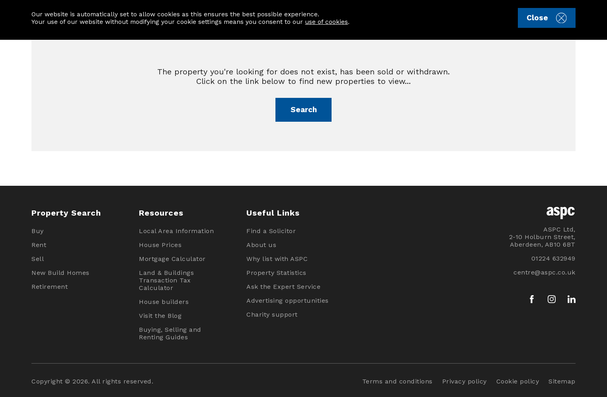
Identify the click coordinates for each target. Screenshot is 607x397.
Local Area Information (176, 231)
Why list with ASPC (277, 259)
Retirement (49, 286)
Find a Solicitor (271, 231)
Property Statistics (276, 272)
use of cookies (326, 21)
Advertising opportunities (287, 300)
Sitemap (562, 381)
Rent (38, 245)
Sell (37, 259)
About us (261, 245)
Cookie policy (517, 381)
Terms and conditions (397, 381)
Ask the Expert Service (283, 286)
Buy (37, 231)
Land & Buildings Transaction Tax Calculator (166, 280)
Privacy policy (464, 381)
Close (546, 18)
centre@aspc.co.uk (544, 272)
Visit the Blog (160, 315)
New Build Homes (60, 272)
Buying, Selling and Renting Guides (170, 333)
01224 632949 (553, 258)
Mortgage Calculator (172, 259)
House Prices (160, 245)
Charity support (272, 314)
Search (304, 109)
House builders (164, 302)
